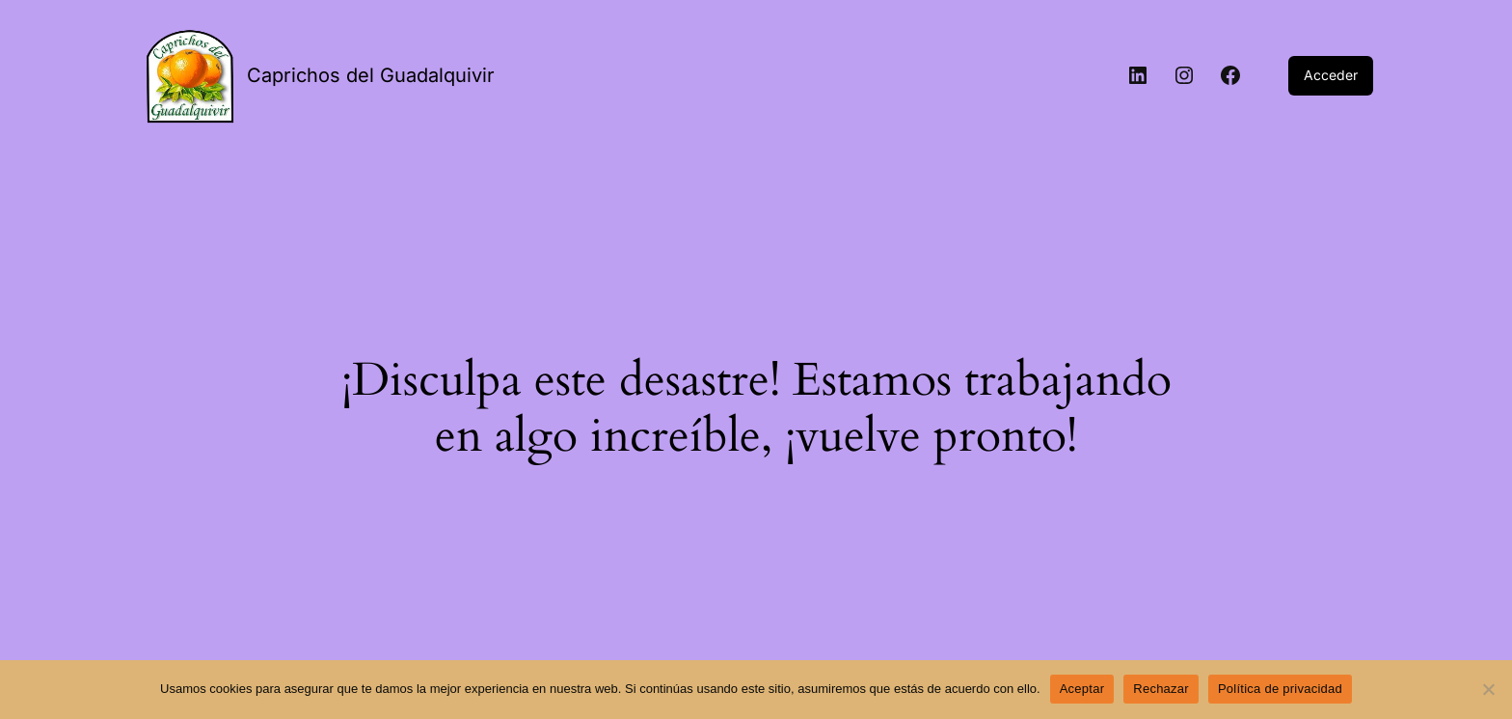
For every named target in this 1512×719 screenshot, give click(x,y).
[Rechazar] (1488, 689)
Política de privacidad (1280, 688)
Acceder (1331, 75)
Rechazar (1161, 688)
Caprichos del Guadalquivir (371, 75)
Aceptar (1082, 688)
